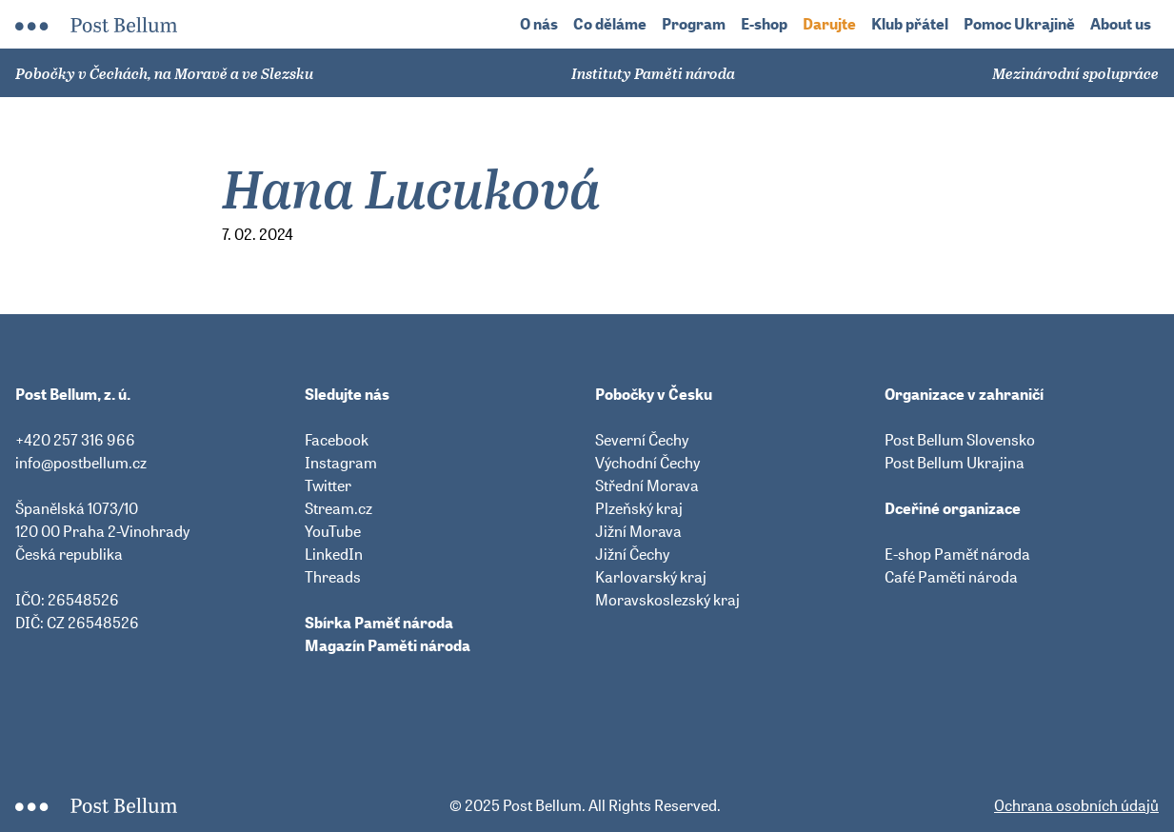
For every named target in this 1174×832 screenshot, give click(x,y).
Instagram (341, 462)
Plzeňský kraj (639, 508)
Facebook (336, 439)
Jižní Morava (638, 531)
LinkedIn (334, 554)
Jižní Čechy (632, 554)
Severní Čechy (641, 439)
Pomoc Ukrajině (1019, 24)
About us (1120, 24)
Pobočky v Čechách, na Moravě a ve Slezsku (164, 73)
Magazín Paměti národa (387, 645)
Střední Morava (647, 485)
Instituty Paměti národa (653, 73)
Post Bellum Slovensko (960, 439)
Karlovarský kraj (650, 576)
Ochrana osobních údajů (1076, 805)
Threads (333, 576)
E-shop (764, 24)
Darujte (829, 24)
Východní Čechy (647, 462)
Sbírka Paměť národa (379, 622)
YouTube (333, 531)
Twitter (328, 485)
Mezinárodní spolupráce (1075, 73)
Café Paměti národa (951, 576)
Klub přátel (909, 24)
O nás (539, 24)
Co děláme (610, 24)
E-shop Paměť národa (957, 554)
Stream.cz (338, 508)
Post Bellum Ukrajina (955, 462)
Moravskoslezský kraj (667, 599)
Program (694, 24)
